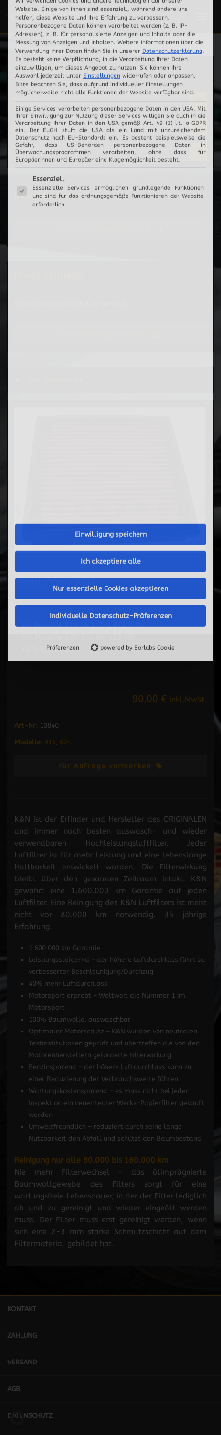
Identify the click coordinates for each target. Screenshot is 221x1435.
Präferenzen (62, 407)
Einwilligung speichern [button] (111, 294)
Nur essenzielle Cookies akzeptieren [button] (110, 349)
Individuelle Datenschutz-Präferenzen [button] (111, 376)
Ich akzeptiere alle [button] (111, 322)
